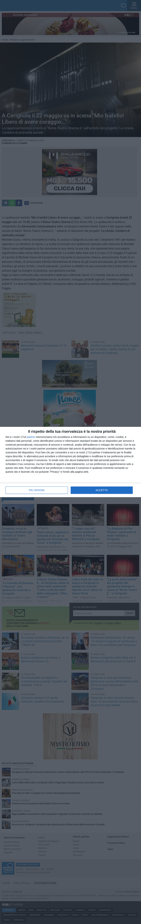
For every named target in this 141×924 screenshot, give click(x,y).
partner (31, 437)
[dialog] (70, 462)
